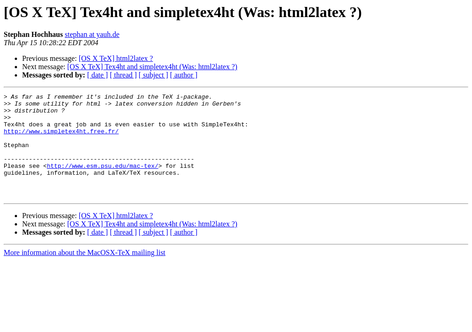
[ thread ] (123, 75)
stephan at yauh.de (92, 34)
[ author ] (184, 75)
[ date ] (97, 75)
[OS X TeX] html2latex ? (116, 58)
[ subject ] (153, 75)
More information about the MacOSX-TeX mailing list (84, 273)
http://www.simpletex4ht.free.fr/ (61, 139)
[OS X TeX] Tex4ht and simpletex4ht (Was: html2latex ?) (152, 67)
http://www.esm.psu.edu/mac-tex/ (103, 181)
